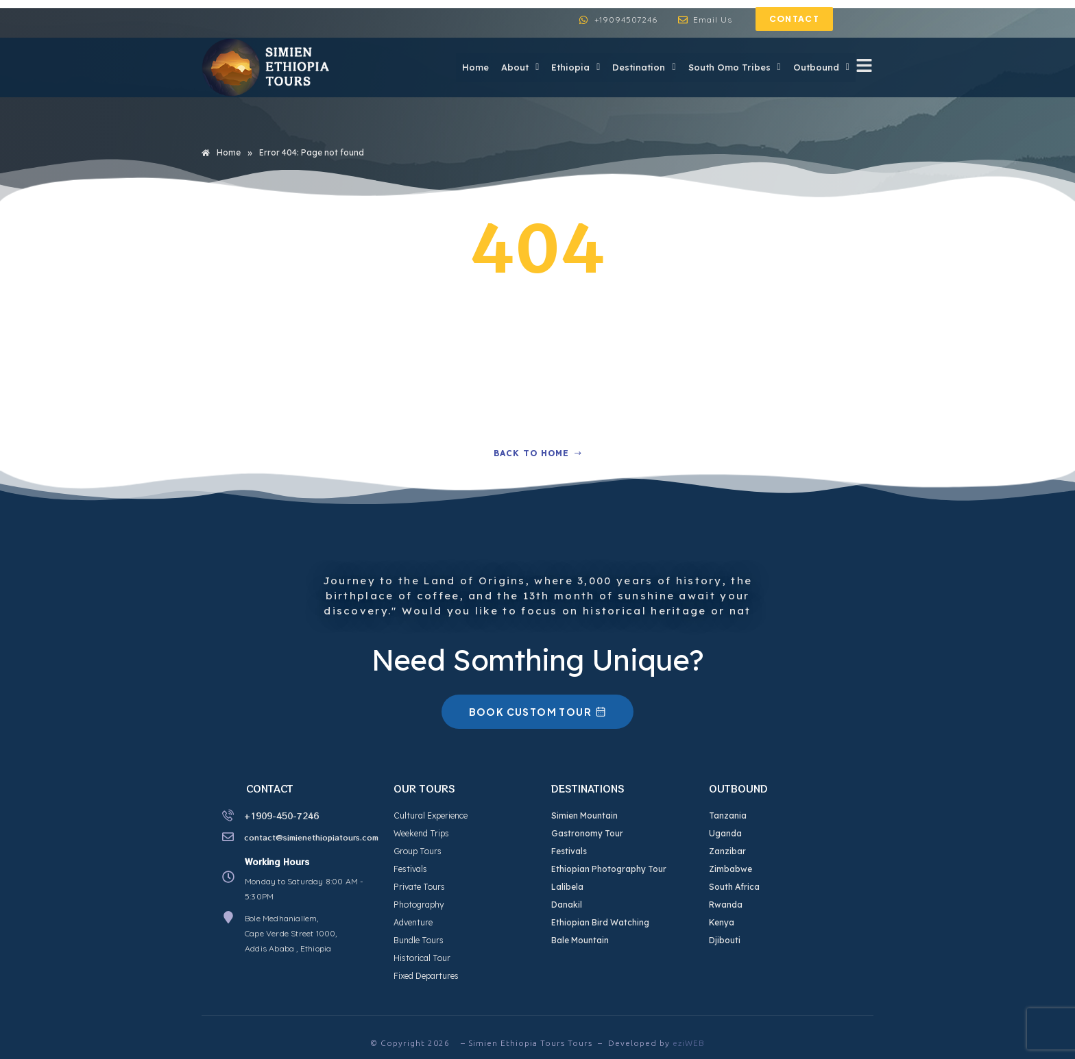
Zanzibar (727, 851)
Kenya (721, 922)
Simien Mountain (584, 815)
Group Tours (418, 851)
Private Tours (419, 887)
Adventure (413, 922)
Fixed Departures (426, 976)
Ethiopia (570, 67)
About (514, 67)
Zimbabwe (730, 869)
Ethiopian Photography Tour (608, 869)
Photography (419, 904)
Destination (640, 67)
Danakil (566, 904)
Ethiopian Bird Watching (600, 922)
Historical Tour (422, 958)
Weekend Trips (421, 833)
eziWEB (689, 1042)
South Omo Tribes (732, 67)
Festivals (410, 869)
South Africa (734, 887)
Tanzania (728, 815)
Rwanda (725, 904)
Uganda (725, 833)
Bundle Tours (419, 940)
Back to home (538, 453)
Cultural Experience (431, 815)
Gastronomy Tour (587, 833)
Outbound (821, 67)
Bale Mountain (580, 940)
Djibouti (724, 940)
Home (468, 67)
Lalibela (567, 887)
